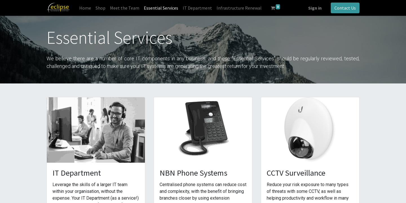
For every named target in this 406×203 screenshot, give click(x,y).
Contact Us (345, 8)
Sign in (315, 8)
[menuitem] (85, 8)
